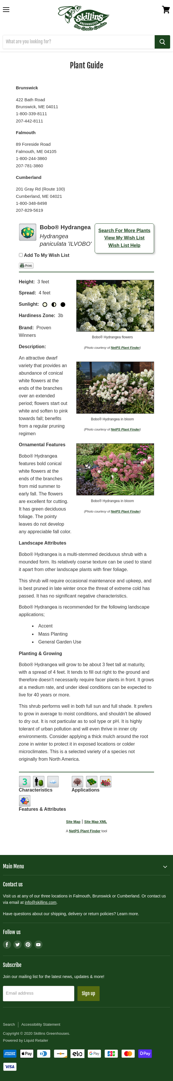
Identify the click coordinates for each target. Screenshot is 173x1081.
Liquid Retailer (36, 1040)
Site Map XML (95, 822)
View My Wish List (124, 237)
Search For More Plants (124, 230)
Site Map (73, 822)
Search (9, 1024)
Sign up (88, 993)
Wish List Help (124, 245)
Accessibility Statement (40, 1024)
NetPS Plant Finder (125, 347)
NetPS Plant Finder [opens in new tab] (84, 831)
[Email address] (38, 993)
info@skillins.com (41, 902)
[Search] (79, 42)
